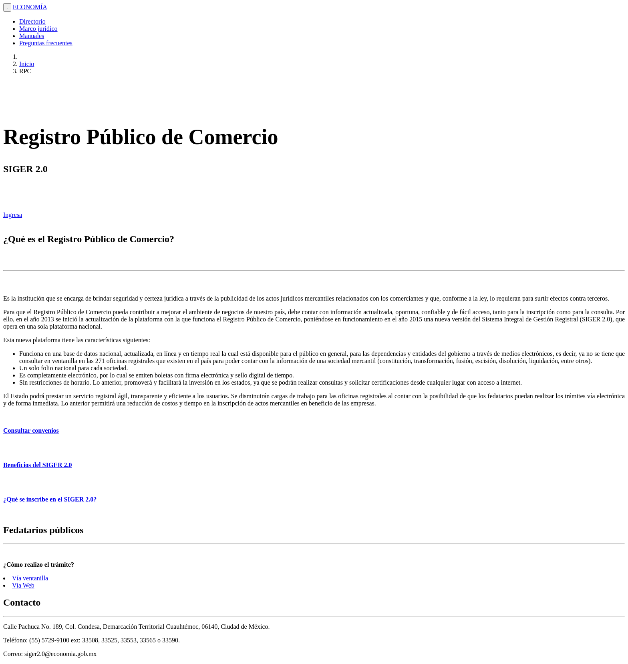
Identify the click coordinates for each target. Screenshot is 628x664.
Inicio (26, 63)
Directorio (32, 21)
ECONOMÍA (30, 7)
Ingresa (12, 214)
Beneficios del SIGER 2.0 (37, 464)
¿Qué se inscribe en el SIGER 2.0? (50, 499)
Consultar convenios (31, 430)
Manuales (31, 35)
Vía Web (23, 585)
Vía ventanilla (30, 578)
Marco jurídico (38, 28)
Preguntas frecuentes (45, 43)
